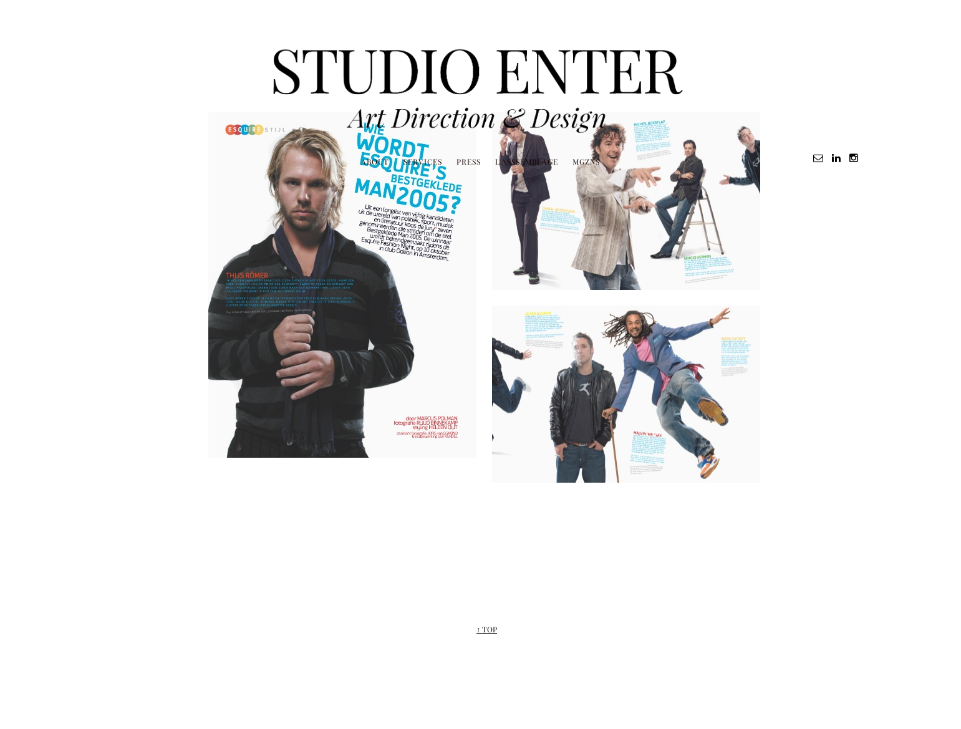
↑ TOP (486, 629)
